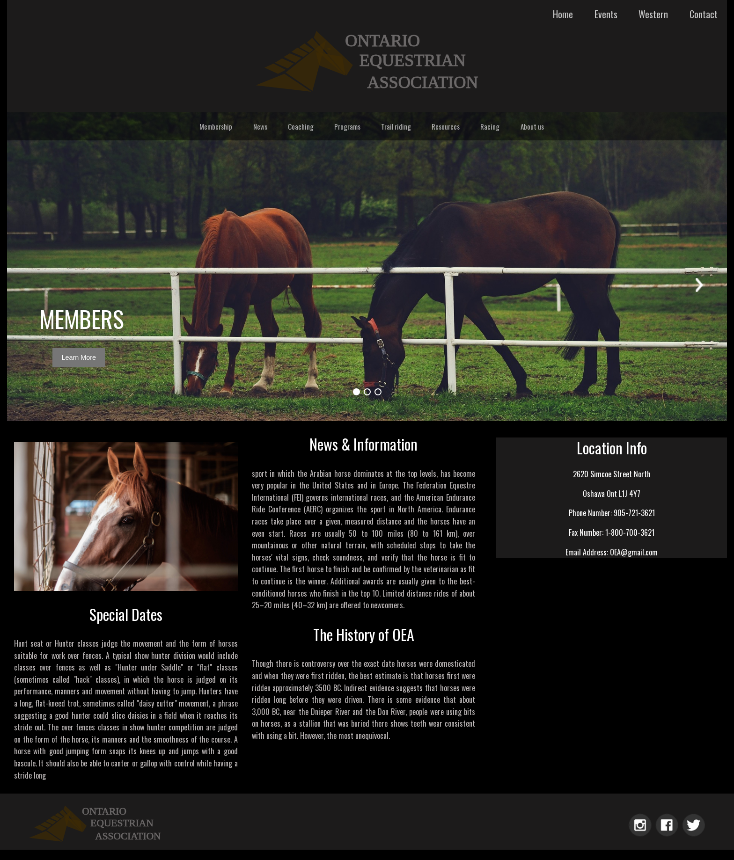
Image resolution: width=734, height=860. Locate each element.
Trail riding (396, 126)
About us (532, 126)
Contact (704, 14)
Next (699, 283)
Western (653, 14)
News (260, 126)
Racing (489, 126)
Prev (35, 283)
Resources (446, 126)
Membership (215, 126)
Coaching (301, 126)
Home (563, 14)
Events (606, 14)
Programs (347, 126)
